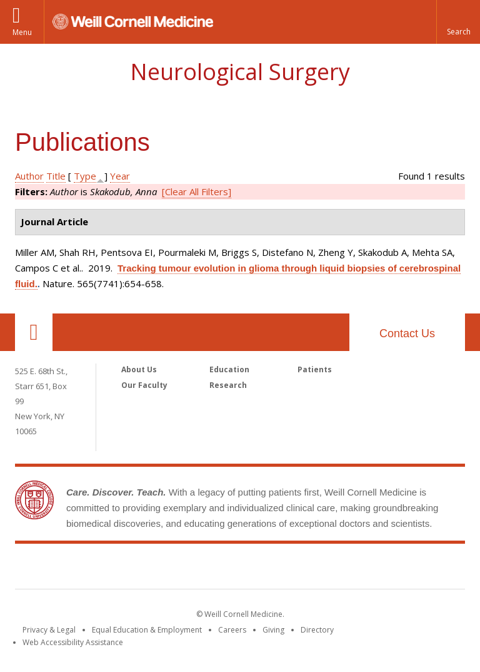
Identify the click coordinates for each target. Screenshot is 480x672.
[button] (458, 22)
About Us (139, 369)
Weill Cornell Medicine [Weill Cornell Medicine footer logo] (240, 568)
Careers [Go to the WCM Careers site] (232, 629)
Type (85, 176)
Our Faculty (144, 385)
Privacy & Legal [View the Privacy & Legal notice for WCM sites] (49, 629)
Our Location (33, 332)
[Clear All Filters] (196, 191)
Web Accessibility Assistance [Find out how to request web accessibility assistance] (72, 642)
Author (29, 176)
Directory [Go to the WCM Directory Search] (317, 629)
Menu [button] (22, 32)
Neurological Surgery (240, 71)
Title (56, 176)
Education (229, 369)
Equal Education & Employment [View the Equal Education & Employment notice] (147, 629)
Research (228, 385)
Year (120, 176)
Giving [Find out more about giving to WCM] (273, 629)
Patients (315, 369)
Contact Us (407, 333)
